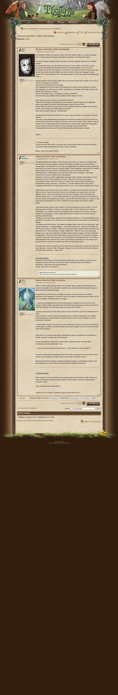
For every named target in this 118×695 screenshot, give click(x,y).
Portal (25, 28)
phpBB (62, 441)
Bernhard (41, 159)
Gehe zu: (67, 408)
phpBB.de (66, 443)
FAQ (82, 32)
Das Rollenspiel (45, 28)
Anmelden (60, 32)
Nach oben (98, 153)
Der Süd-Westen (56, 28)
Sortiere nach (71, 398)
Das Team (28, 420)
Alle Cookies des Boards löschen (42, 420)
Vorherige (22, 398)
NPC (40, 52)
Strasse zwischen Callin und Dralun (35, 36)
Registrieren (72, 32)
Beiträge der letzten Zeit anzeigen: (45, 398)
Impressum (20, 420)
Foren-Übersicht (34, 28)
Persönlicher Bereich (95, 32)
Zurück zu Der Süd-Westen (28, 408)
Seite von (71, 44)
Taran (28, 39)
